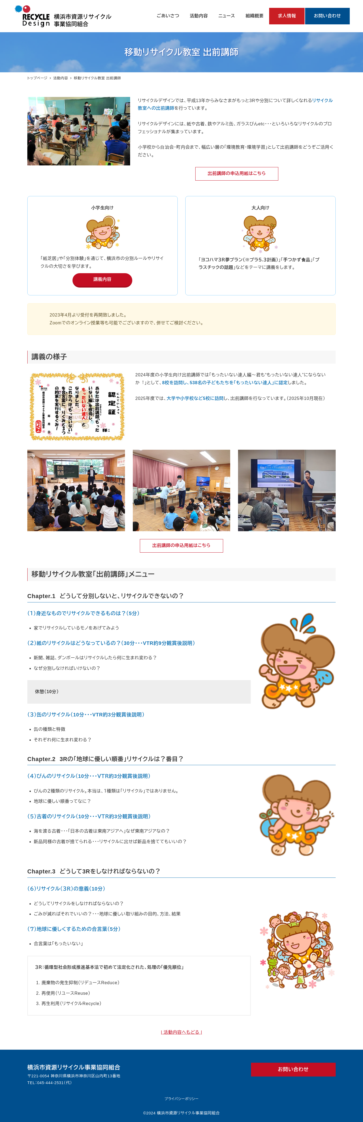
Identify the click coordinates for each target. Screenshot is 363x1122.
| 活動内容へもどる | (181, 1032)
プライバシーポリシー (181, 1099)
